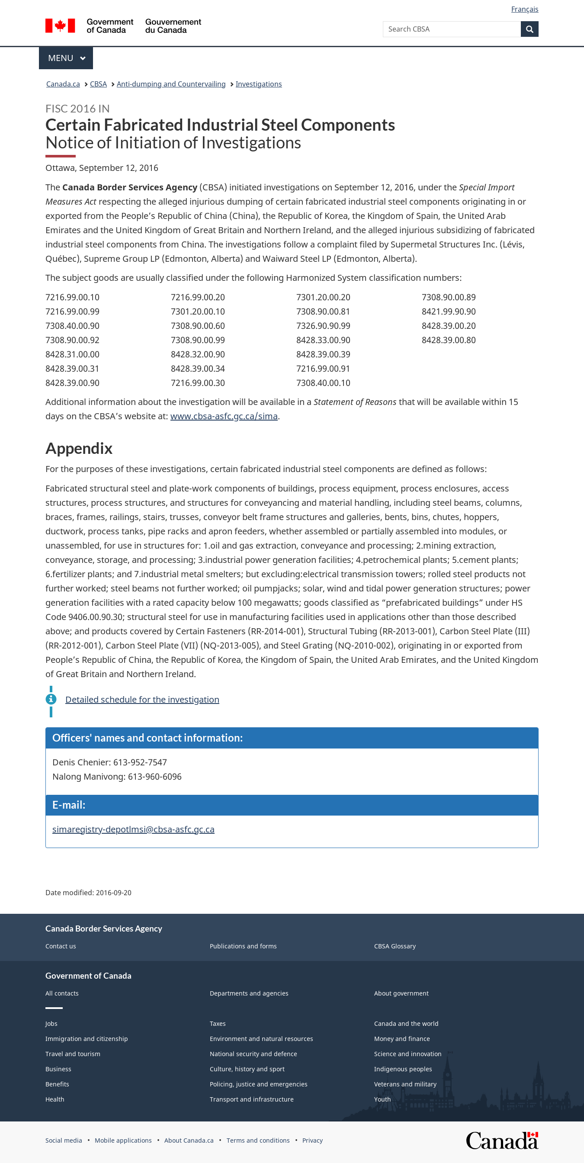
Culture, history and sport (247, 1069)
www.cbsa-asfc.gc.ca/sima (224, 416)
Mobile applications (123, 1140)
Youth (382, 1099)
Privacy (312, 1140)
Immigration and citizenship (86, 1038)
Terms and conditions (258, 1140)
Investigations (259, 84)
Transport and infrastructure (252, 1099)
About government (401, 993)
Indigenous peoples (403, 1069)
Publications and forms (243, 946)
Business (58, 1069)
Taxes (218, 1023)
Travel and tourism (72, 1054)
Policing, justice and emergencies (259, 1084)
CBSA (98, 84)
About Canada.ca (189, 1140)
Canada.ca (63, 84)
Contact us (60, 946)
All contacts (62, 993)
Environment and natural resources (261, 1038)
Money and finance (402, 1038)
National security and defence (253, 1054)
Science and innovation (408, 1054)
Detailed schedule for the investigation (142, 699)
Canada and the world (406, 1023)
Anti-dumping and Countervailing (171, 84)
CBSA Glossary (395, 946)
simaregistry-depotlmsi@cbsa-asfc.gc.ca (133, 829)
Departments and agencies (249, 993)
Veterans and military (405, 1084)
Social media (63, 1140)
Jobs (51, 1023)
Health (54, 1099)
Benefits (57, 1084)
